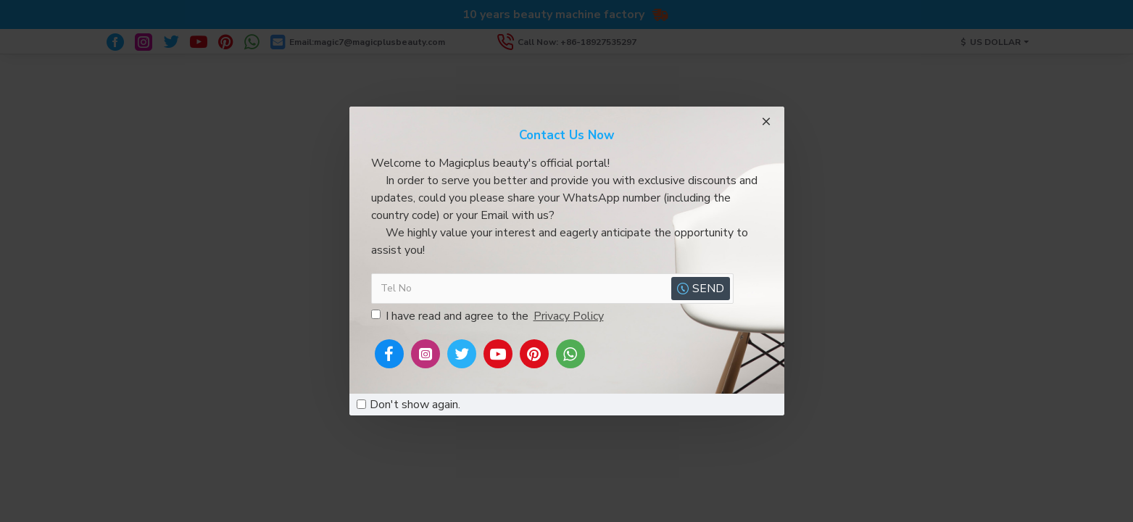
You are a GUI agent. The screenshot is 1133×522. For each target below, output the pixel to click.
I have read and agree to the (488, 316)
